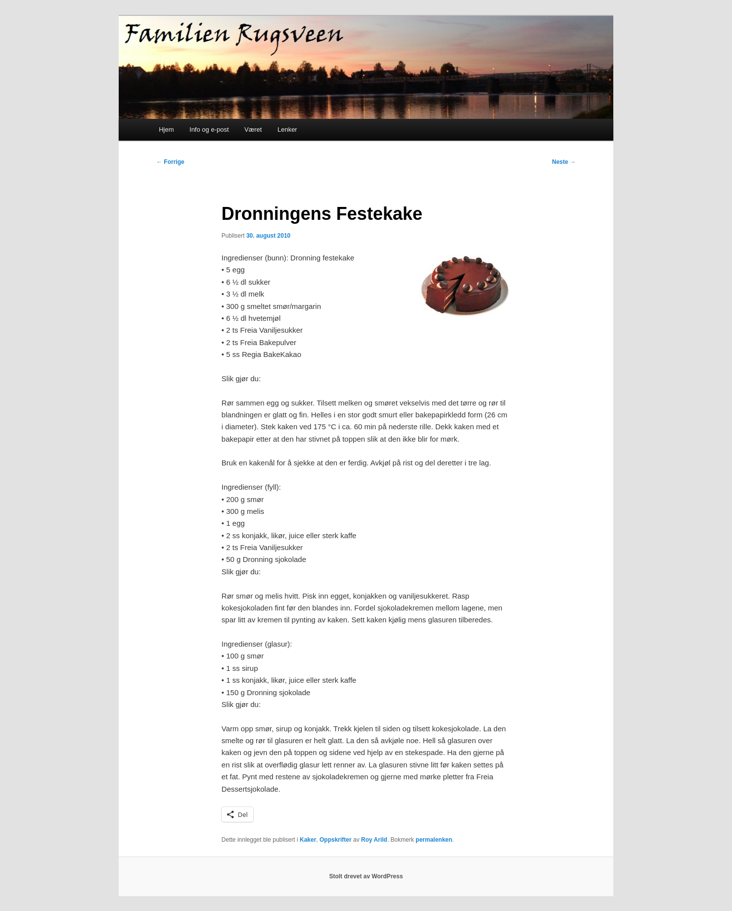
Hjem (166, 129)
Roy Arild (374, 839)
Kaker (308, 839)
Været (253, 129)
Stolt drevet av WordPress (366, 876)
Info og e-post (209, 129)
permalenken (433, 839)
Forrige (170, 161)
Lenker (287, 129)
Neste (564, 161)
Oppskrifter (336, 839)
